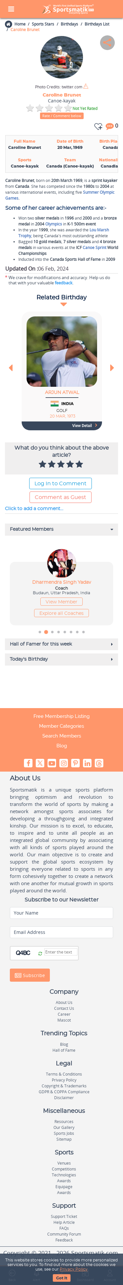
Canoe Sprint (94, 247)
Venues (64, 1163)
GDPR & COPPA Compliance (64, 1092)
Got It (61, 1278)
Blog (61, 746)
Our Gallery (63, 1127)
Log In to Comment (60, 483)
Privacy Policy (74, 1269)
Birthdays (69, 24)
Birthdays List (97, 24)
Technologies (64, 1175)
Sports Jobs (64, 1133)
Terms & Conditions (64, 1074)
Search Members (61, 736)
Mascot (64, 1020)
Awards (64, 1181)
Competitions (64, 1169)
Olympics (53, 224)
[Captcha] (60, 951)
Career (64, 1014)
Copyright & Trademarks (64, 1086)
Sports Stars (43, 24)
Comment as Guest (60, 497)
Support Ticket (64, 1216)
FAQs (64, 1228)
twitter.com (58, 87)
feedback (63, 283)
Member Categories (61, 726)
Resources (63, 1121)
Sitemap (64, 1139)
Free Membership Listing (61, 716)
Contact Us (64, 1008)
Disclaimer (64, 1097)
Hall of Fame (63, 1050)
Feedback (64, 1240)
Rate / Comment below (61, 115)
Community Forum (64, 1234)
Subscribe (30, 975)
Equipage (63, 1186)
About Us (64, 1002)
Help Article (64, 1222)
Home (20, 24)
